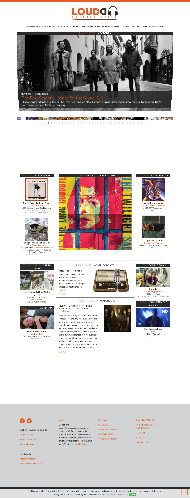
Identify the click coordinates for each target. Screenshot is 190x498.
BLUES (36, 210)
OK (132, 494)
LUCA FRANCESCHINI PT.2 (60, 94)
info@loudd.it (80, 444)
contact (142, 437)
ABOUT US (156, 26)
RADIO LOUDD (72, 26)
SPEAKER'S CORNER (56, 26)
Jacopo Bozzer (27, 444)
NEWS (116, 26)
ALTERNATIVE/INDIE (156, 296)
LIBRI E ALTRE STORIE (37, 302)
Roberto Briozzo (28, 439)
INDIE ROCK (36, 254)
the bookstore (107, 439)
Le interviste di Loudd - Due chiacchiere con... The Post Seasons (80, 98)
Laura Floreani (27, 434)
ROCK (42, 210)
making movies (145, 419)
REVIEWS (30, 26)
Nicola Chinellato (28, 458)
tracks (140, 432)
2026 (30, 210)
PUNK (45, 254)
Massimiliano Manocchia (32, 463)
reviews (102, 419)
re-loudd (103, 424)
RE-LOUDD (41, 26)
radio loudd (105, 434)
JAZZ (153, 210)
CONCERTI (125, 26)
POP (168, 296)
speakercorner (107, 429)
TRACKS (135, 26)
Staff (61, 419)
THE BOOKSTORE (88, 26)
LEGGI (64, 294)
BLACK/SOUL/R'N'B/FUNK (36, 212)
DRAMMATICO (36, 338)
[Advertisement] (95, 149)
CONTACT (145, 26)
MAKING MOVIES (105, 26)
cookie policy (122, 494)
